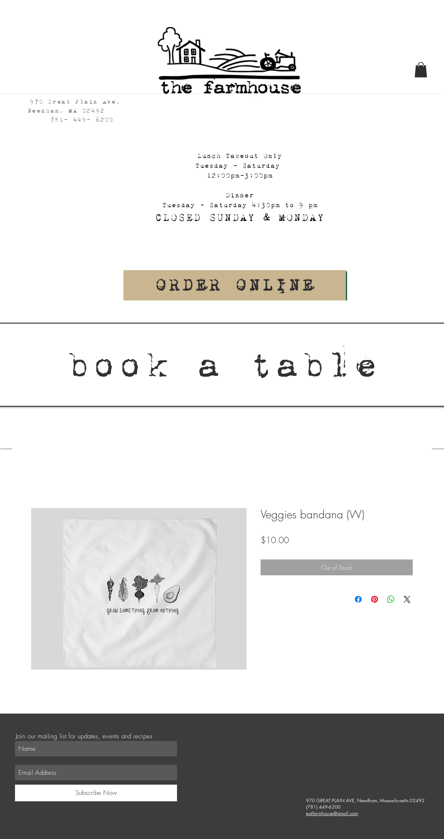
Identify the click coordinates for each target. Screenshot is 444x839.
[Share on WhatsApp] (391, 599)
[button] (420, 69)
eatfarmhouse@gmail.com (332, 813)
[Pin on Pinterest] (374, 599)
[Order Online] (234, 285)
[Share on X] (407, 599)
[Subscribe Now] (96, 793)
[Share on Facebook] (358, 599)
